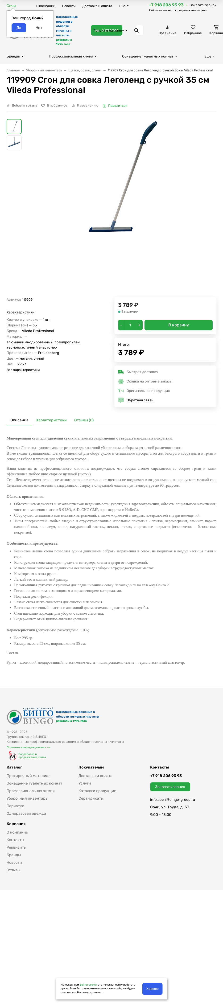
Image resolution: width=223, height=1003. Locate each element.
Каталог (14, 767)
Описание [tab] (19, 420)
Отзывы (13, 870)
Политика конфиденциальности (28, 747)
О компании (45, 6)
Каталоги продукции (97, 791)
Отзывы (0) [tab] (84, 420)
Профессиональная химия (71, 56)
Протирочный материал (28, 775)
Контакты (15, 840)
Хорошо (152, 989)
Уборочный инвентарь (27, 798)
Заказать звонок (203, 5)
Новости (69, 6)
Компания (16, 824)
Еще (122, 6)
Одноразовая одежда (26, 813)
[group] (122, 208)
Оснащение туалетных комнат (147, 56)
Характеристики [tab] (51, 420)
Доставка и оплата (97, 6)
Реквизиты (16, 847)
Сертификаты (90, 798)
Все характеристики (23, 370)
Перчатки (15, 806)
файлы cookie (88, 984)
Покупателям (91, 767)
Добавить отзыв (24, 105)
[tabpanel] (111, 550)
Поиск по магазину (108, 31)
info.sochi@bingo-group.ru (172, 799)
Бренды (13, 56)
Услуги (84, 783)
